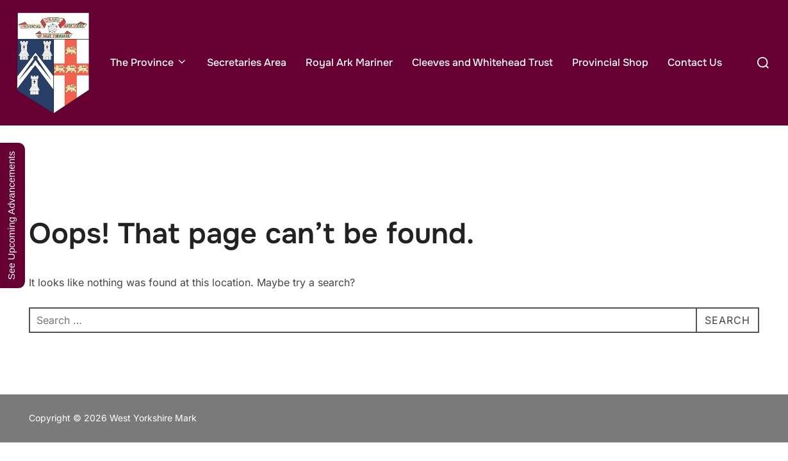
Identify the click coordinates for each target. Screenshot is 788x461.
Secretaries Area (246, 62)
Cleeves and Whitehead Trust (482, 62)
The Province (149, 62)
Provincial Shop (610, 62)
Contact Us (695, 62)
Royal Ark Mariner (349, 62)
